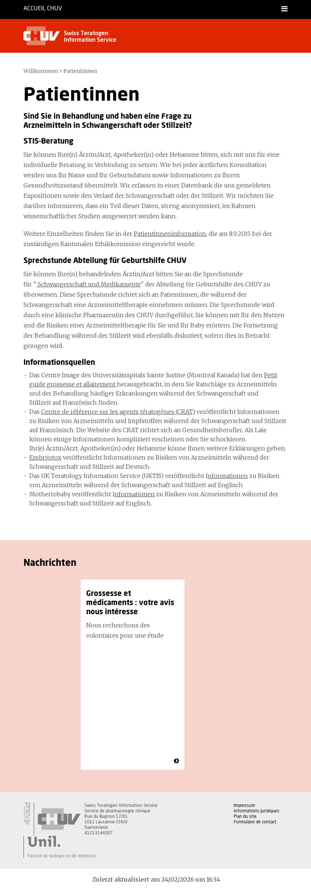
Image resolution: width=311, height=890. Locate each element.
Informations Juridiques (256, 811)
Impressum (244, 805)
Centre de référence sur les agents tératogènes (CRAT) (118, 411)
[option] (132, 674)
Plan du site (245, 816)
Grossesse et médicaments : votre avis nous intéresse (130, 603)
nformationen (228, 475)
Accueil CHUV (42, 8)
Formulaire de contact (255, 822)
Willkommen (40, 71)
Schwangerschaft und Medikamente (88, 284)
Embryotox (45, 457)
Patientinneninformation (170, 233)
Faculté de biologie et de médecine (62, 856)
